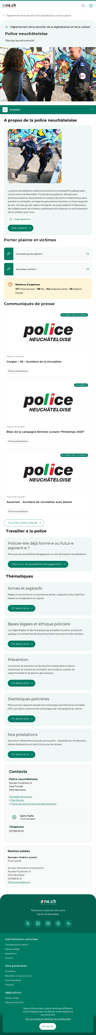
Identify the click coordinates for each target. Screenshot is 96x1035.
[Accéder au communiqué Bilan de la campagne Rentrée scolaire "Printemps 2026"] (48, 413)
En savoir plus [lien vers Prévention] (22, 683)
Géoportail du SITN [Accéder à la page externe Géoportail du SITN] (14, 1002)
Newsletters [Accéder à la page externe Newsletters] (11, 953)
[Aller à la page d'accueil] (9, 6)
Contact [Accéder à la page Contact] (9, 958)
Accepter (48, 1026)
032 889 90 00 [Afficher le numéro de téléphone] (16, 830)
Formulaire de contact (20, 796)
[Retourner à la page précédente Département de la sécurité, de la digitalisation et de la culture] (48, 27)
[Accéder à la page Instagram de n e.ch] (48, 923)
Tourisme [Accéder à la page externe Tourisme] (9, 984)
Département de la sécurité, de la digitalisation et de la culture (38, 15)
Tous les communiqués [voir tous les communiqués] (24, 522)
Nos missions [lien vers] (21, 228)
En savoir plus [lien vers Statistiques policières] (22, 718)
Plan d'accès (17, 800)
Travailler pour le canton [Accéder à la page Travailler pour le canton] (16, 944)
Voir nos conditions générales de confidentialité (48, 1018)
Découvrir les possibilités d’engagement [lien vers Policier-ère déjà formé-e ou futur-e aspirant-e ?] (39, 564)
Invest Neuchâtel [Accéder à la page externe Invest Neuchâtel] (13, 980)
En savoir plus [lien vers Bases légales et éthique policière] (22, 643)
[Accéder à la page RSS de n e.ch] (68, 923)
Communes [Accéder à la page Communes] (10, 971)
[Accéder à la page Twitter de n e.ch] (28, 923)
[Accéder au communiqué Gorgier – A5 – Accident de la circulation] (48, 342)
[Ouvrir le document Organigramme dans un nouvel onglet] (20, 219)
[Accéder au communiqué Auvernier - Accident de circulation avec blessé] (48, 483)
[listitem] (48, 253)
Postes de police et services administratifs (33, 803)
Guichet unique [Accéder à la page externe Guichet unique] (12, 997)
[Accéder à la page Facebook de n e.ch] (58, 923)
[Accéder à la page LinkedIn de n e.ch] (38, 923)
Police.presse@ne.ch (19, 881)
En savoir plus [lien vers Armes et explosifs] (22, 608)
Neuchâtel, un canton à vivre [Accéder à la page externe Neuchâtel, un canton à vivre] (18, 975)
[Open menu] (90, 5)
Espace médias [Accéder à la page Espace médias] (12, 949)
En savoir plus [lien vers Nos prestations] (22, 754)
